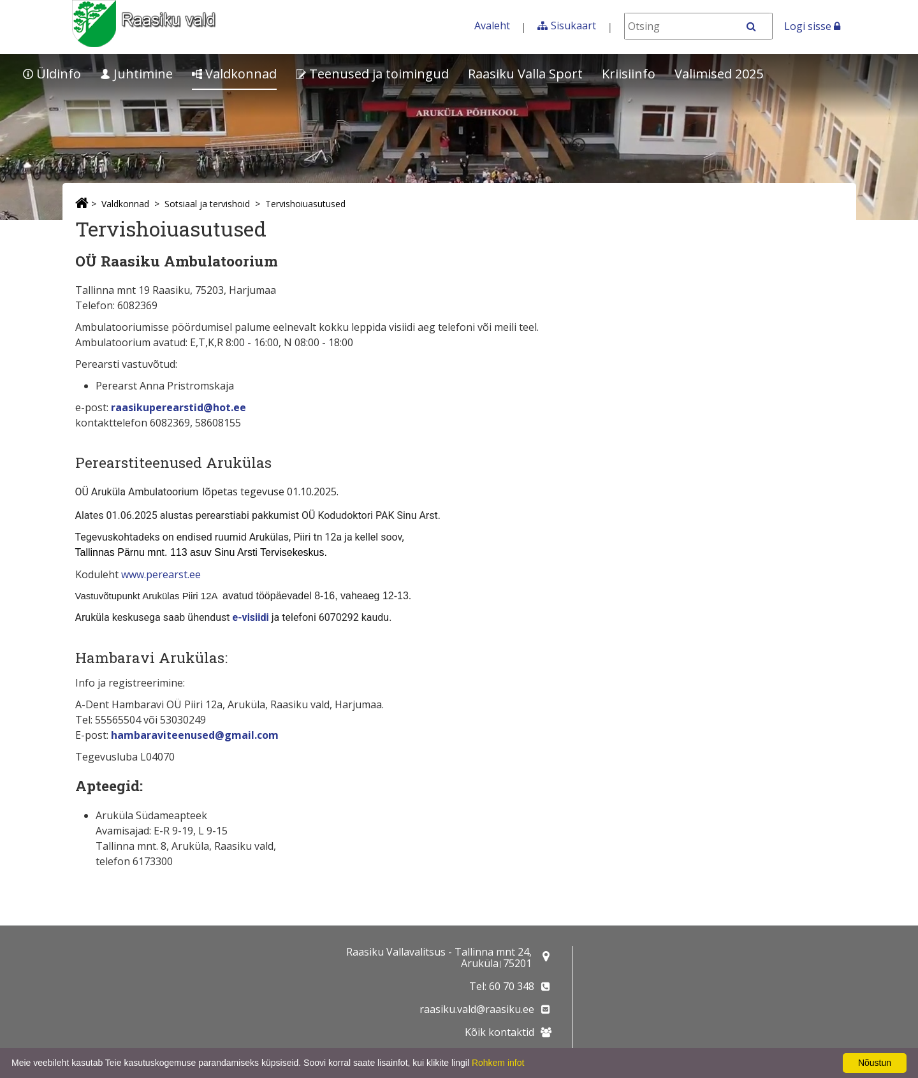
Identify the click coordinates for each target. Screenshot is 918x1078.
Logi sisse (812, 26)
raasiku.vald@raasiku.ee (476, 1009)
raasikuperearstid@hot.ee (178, 407)
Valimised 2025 (718, 73)
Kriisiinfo (628, 73)
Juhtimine (136, 73)
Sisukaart (573, 25)
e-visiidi (251, 617)
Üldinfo (52, 73)
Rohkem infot (498, 1063)
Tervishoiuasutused (305, 204)
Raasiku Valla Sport (525, 73)
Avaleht (492, 25)
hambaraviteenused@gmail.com (195, 735)
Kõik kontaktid (499, 1032)
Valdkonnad (234, 73)
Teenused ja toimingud (372, 73)
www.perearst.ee (161, 574)
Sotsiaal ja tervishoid (207, 204)
